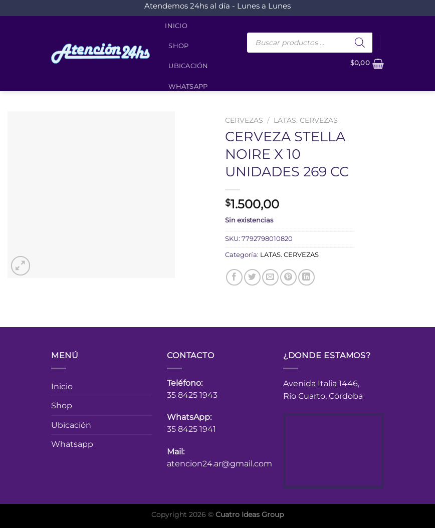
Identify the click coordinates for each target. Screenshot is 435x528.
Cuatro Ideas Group (249, 514)
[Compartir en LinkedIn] (306, 277)
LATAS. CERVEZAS (306, 120)
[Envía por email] (270, 277)
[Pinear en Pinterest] (288, 277)
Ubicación (188, 66)
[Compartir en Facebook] (234, 277)
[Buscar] (359, 43)
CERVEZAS (244, 120)
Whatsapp (187, 86)
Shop (178, 46)
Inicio (176, 26)
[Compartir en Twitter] (252, 277)
